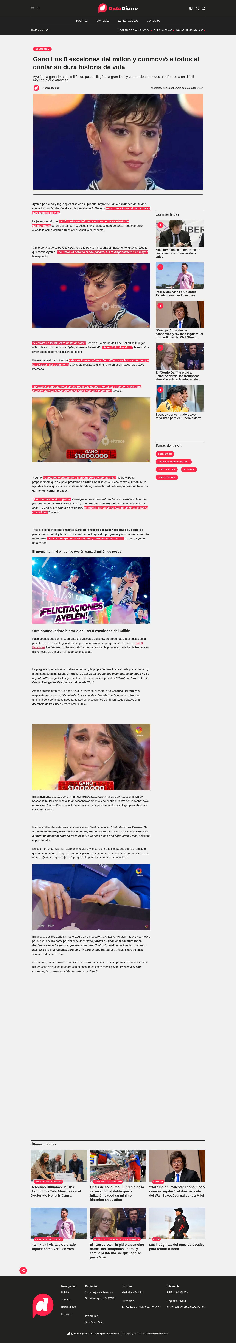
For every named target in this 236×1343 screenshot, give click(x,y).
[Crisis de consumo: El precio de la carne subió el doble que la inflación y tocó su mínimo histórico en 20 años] (118, 1166)
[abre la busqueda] (38, 8)
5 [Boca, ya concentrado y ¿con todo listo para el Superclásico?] (160, 389)
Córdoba (153, 20)
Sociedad (103, 20)
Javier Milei (112, 30)
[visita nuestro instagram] (203, 8)
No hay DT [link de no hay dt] (67, 1314)
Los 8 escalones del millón (175, 462)
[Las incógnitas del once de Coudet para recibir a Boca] (177, 1223)
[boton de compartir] (23, 1270)
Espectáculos (128, 20)
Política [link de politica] (65, 1292)
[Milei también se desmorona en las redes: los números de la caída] (180, 233)
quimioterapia (167, 477)
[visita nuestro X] (197, 8)
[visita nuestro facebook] (191, 8)
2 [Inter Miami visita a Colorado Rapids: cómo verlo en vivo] (160, 267)
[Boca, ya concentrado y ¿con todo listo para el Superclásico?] (180, 398)
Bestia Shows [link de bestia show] (68, 1307)
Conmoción (165, 454)
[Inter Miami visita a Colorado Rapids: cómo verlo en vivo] (180, 275)
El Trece (189, 469)
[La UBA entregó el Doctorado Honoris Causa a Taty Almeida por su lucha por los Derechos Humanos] (59, 1166)
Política (82, 20)
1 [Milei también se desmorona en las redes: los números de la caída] (160, 225)
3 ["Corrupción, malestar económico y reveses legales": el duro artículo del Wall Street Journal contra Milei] (160, 305)
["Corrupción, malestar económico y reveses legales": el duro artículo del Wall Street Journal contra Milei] (180, 314)
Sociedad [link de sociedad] (66, 1299)
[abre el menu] (32, 8)
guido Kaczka (166, 469)
